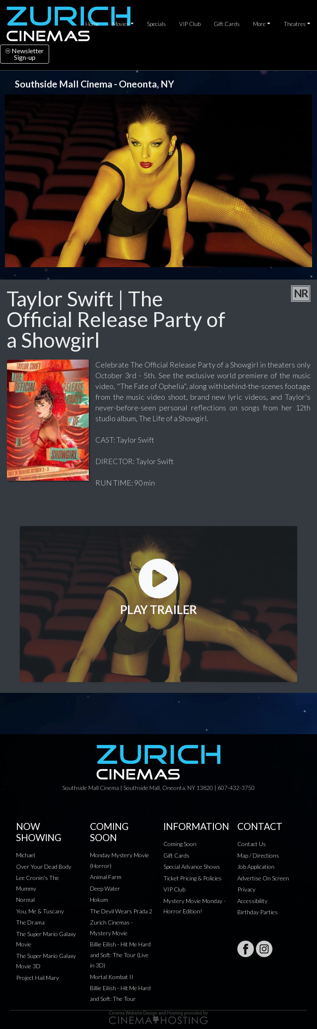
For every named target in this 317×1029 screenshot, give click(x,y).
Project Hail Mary (37, 977)
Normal (25, 899)
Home (92, 24)
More (259, 24)
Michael (25, 854)
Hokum (99, 899)
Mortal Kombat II (111, 976)
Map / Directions (258, 855)
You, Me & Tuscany (40, 911)
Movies (120, 24)
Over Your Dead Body (43, 866)
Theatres (295, 24)
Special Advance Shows (191, 866)
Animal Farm (105, 876)
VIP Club (190, 24)
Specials (156, 24)
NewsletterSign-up (24, 54)
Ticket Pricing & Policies (192, 878)
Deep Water (105, 888)
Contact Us (251, 843)
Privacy (246, 889)
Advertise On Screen (263, 878)
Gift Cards (227, 24)
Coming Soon (179, 843)
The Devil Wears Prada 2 (121, 911)
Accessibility (252, 900)
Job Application (255, 866)
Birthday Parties (257, 911)
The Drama (30, 922)
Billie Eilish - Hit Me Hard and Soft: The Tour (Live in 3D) (120, 955)
